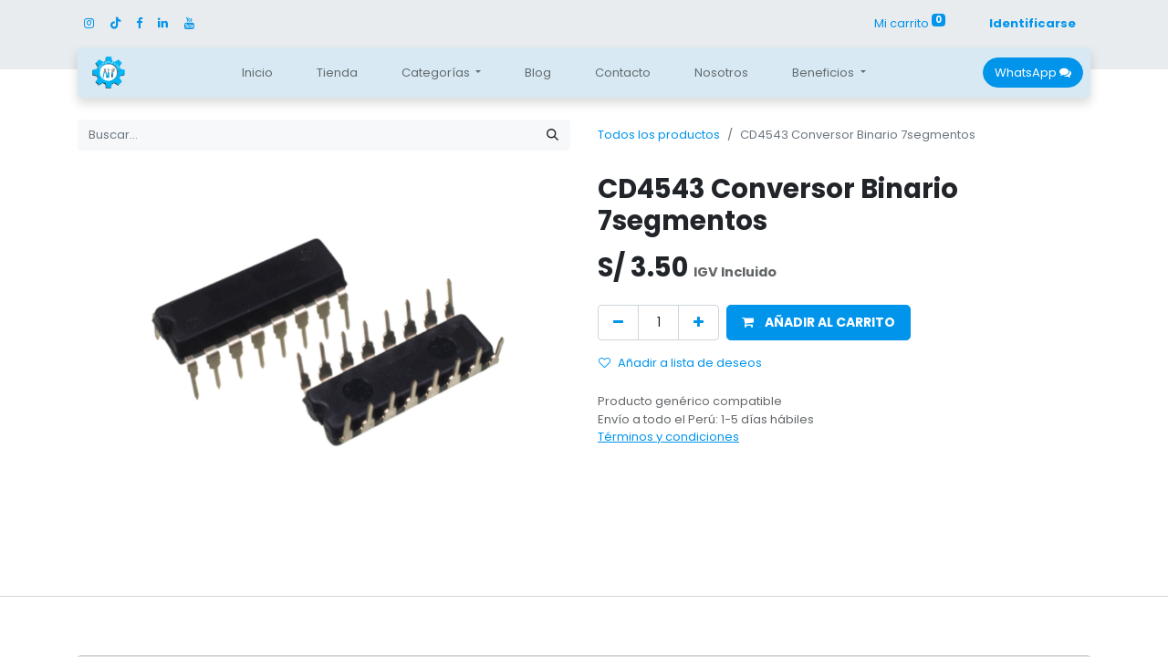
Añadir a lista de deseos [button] (680, 362)
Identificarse (1032, 23)
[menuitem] (257, 73)
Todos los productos (659, 134)
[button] (818, 322)
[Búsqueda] (552, 135)
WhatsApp (1033, 72)
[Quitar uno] (618, 322)
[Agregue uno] (698, 322)
